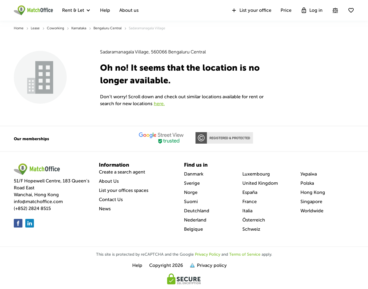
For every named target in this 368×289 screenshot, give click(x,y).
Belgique (193, 229)
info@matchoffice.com (38, 201)
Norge (191, 192)
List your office (251, 10)
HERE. (159, 103)
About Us (109, 181)
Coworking (55, 28)
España (249, 192)
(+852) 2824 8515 (32, 208)
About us (129, 10)
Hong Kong (312, 192)
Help (105, 10)
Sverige (192, 183)
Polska (307, 183)
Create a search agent (122, 171)
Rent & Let (73, 10)
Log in (312, 10)
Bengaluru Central (107, 28)
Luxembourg (256, 174)
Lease (35, 28)
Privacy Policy (207, 254)
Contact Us (111, 199)
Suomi (191, 201)
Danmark (193, 174)
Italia (247, 210)
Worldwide (311, 210)
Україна (308, 174)
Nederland (195, 219)
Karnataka (78, 28)
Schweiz (251, 229)
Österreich (253, 219)
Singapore (311, 201)
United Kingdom (260, 183)
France (249, 201)
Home (19, 28)
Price (286, 10)
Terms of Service (244, 254)
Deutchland (196, 210)
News (105, 208)
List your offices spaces (123, 190)
